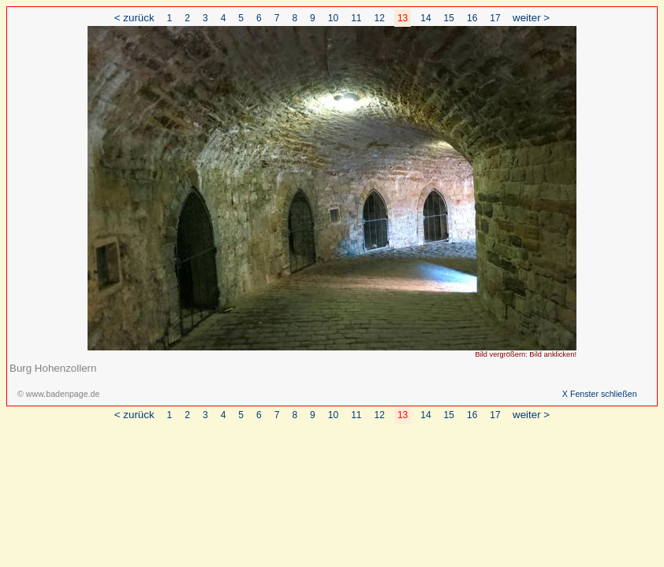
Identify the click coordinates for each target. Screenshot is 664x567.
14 (425, 18)
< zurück (134, 18)
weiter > (531, 18)
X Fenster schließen (599, 393)
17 (495, 18)
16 (472, 18)
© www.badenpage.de (58, 393)
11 (356, 18)
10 (333, 18)
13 (402, 18)
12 (380, 18)
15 (449, 18)
